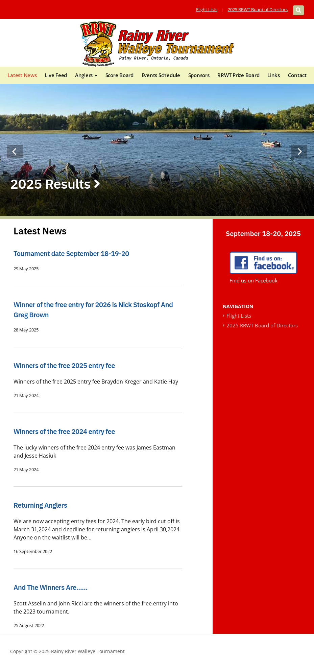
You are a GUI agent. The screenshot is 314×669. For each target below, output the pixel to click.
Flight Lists (206, 9)
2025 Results (55, 183)
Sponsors (199, 75)
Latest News (22, 75)
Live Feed (56, 75)
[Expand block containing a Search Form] (298, 10)
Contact (297, 75)
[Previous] (15, 151)
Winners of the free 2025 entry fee (64, 365)
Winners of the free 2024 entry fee (64, 431)
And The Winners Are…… (51, 587)
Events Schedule (161, 75)
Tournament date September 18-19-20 (71, 253)
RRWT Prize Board (238, 75)
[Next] (299, 151)
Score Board (119, 75)
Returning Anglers (40, 505)
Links (273, 75)
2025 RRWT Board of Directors (258, 9)
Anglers (84, 75)
